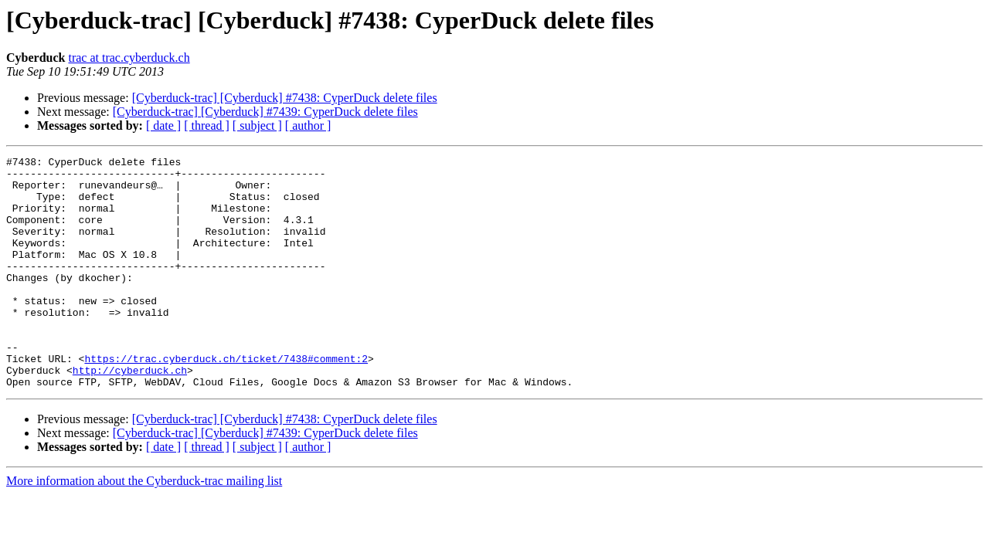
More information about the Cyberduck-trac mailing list (144, 527)
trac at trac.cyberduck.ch (128, 57)
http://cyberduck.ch (130, 414)
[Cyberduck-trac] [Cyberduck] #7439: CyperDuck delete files (265, 111)
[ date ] (163, 125)
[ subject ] (257, 125)
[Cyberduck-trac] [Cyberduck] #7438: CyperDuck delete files (284, 97)
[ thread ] (206, 125)
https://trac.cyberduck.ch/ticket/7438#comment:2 (226, 400)
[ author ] (308, 125)
